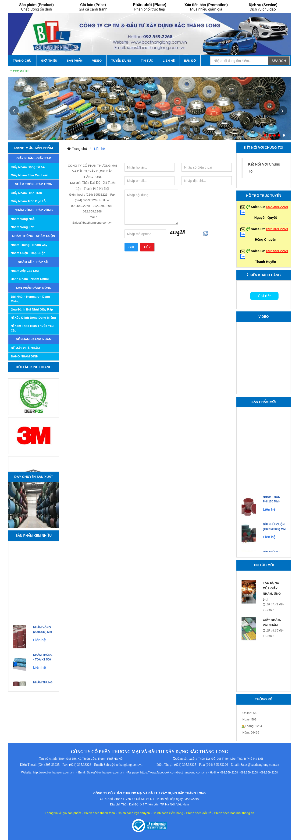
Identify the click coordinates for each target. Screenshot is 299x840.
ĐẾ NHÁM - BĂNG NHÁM (33, 339)
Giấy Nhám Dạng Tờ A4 (28, 167)
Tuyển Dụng (121, 60)
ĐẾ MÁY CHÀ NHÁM (25, 348)
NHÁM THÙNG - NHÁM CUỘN (33, 236)
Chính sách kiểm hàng (168, 813)
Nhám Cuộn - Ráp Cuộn (28, 253)
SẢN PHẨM (74, 60)
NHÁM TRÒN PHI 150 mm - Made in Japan (274, 505)
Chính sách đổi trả (198, 813)
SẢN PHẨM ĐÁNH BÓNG (33, 287)
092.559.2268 (277, 251)
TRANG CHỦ (22, 60)
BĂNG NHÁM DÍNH (24, 356)
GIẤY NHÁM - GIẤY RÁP (33, 158)
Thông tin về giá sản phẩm (63, 813)
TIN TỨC (147, 60)
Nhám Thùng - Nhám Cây (29, 245)
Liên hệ (99, 149)
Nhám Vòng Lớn (22, 227)
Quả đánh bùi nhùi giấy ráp (32, 309)
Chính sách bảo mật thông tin (234, 813)
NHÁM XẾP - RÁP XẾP (33, 262)
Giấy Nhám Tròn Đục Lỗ (28, 201)
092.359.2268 (277, 207)
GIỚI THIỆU (49, 60)
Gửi (131, 247)
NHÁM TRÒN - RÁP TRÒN (34, 184)
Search (278, 61)
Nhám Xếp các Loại (25, 270)
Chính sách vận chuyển (134, 813)
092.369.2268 (277, 229)
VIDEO (97, 60)
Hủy (147, 247)
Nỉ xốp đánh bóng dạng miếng (33, 317)
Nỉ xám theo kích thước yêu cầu (32, 328)
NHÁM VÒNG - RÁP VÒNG (33, 210)
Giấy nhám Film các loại (29, 175)
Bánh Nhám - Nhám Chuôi (30, 279)
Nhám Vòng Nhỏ (23, 219)
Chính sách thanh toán (99, 813)
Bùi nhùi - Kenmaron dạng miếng (30, 299)
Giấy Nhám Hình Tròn (26, 193)
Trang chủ (79, 149)
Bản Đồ (190, 60)
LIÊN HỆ (168, 60)
